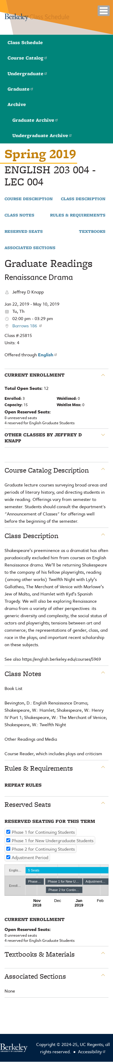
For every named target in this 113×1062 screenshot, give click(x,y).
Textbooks (92, 231)
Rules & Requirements (77, 215)
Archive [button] (17, 104)
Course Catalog (28, 58)
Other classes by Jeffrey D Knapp (43, 438)
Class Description (83, 199)
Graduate (21, 89)
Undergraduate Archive (42, 135)
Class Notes (19, 215)
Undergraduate (28, 73)
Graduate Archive (35, 120)
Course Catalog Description (47, 470)
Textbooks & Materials (40, 954)
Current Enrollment (34, 375)
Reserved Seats (24, 231)
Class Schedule (25, 42)
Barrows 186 (27, 325)
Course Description (29, 199)
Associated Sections (30, 248)
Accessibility (92, 1051)
